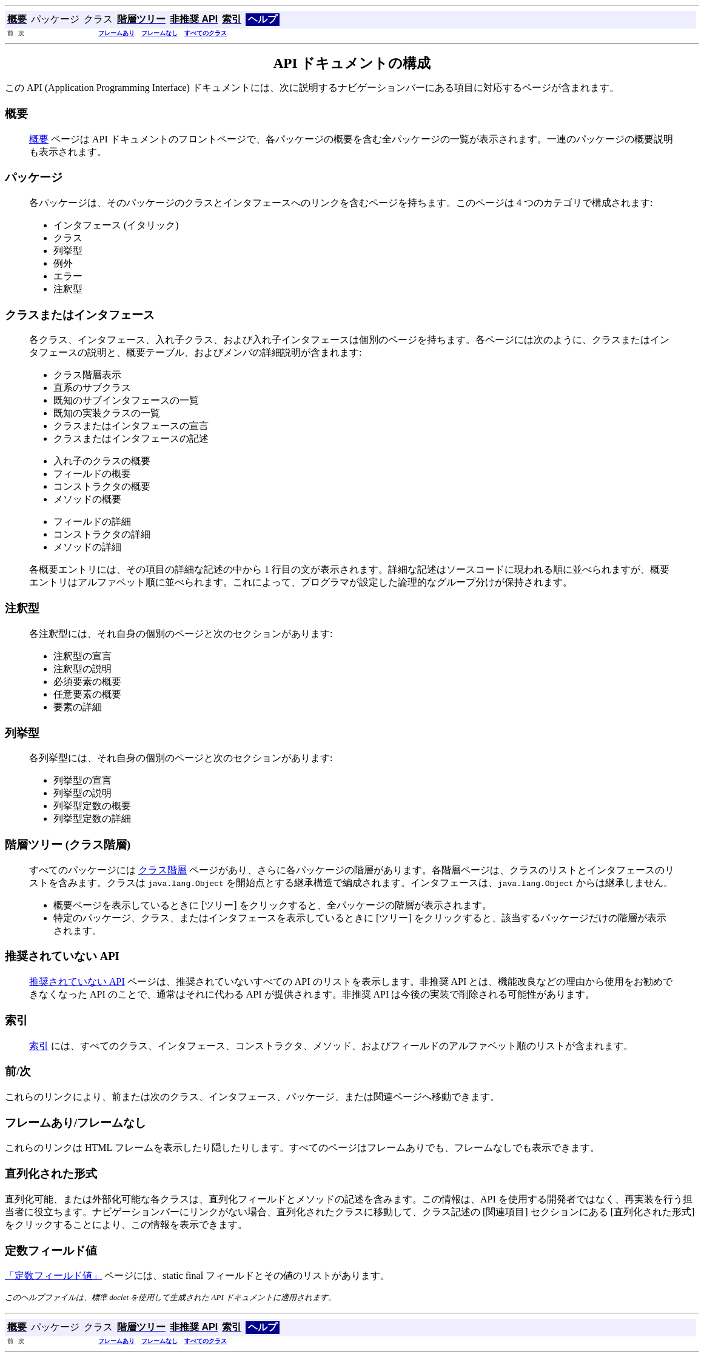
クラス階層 (162, 870)
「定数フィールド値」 (53, 1275)
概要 (39, 139)
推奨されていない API (77, 981)
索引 (39, 1046)
